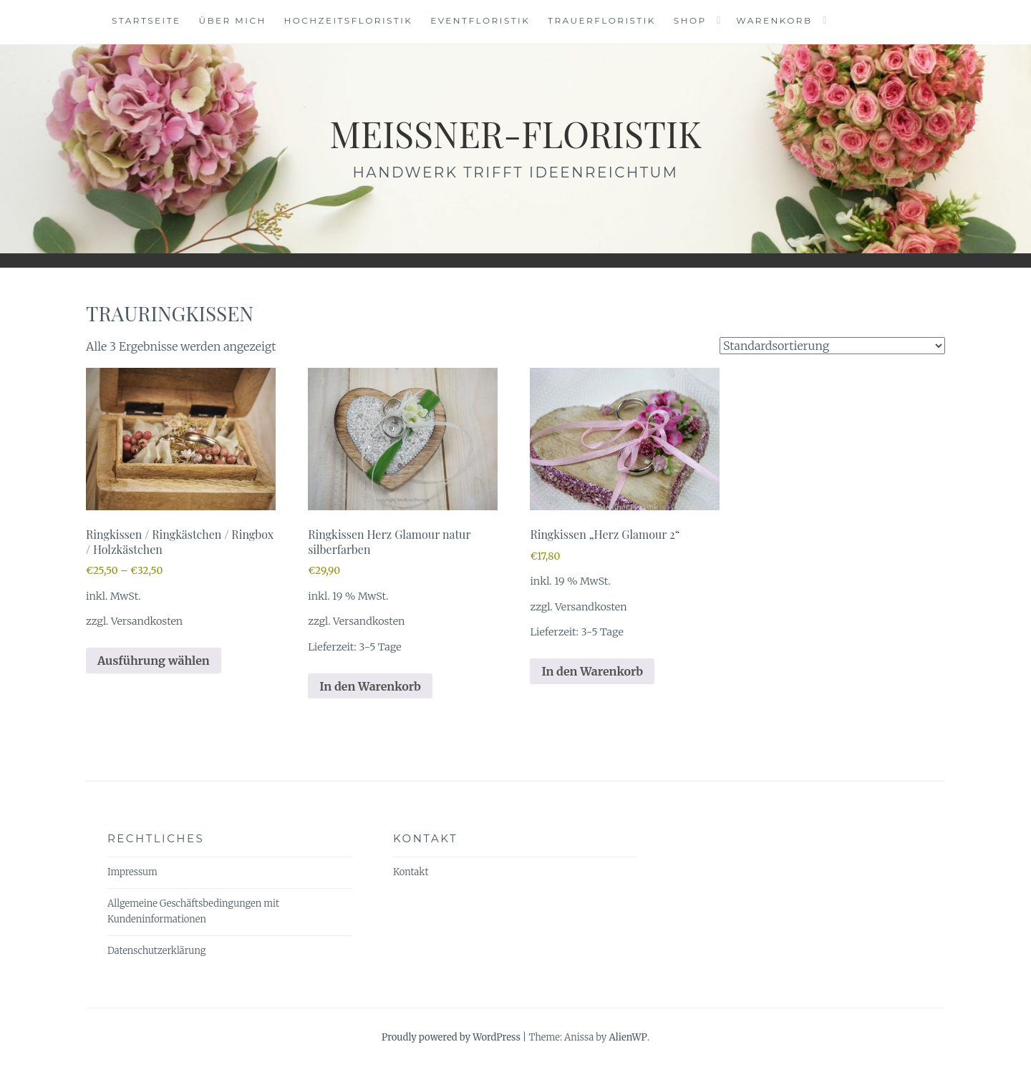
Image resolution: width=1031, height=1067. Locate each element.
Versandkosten (147, 621)
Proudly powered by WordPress (451, 1037)
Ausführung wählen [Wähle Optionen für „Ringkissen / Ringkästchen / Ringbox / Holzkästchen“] (153, 660)
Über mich (232, 20)
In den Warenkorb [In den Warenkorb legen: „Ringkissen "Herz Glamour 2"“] (592, 671)
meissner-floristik (515, 133)
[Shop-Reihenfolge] (832, 345)
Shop (690, 20)
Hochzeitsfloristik (348, 20)
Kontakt (410, 872)
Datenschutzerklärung (156, 951)
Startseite (146, 20)
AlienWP (628, 1037)
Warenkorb (774, 20)
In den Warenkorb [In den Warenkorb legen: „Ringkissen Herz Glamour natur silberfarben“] (370, 686)
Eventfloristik (480, 20)
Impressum (132, 872)
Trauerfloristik (602, 20)
